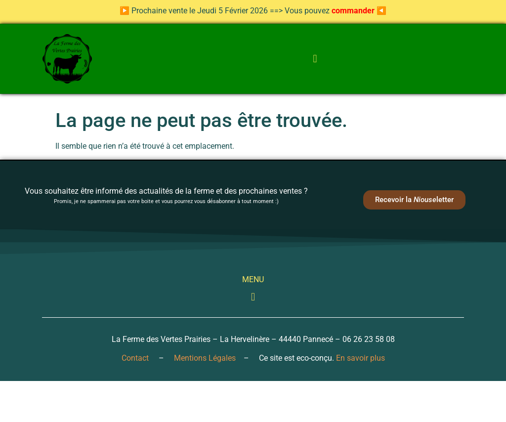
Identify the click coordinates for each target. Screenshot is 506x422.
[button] (315, 59)
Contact (135, 358)
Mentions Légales (205, 358)
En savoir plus (360, 358)
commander (353, 10)
